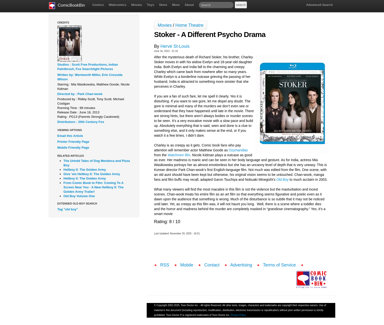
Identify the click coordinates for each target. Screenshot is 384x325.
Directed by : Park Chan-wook (79, 94)
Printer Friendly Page (73, 142)
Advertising (241, 265)
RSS (164, 265)
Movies (136, 5)
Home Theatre (189, 25)
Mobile (186, 265)
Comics (98, 5)
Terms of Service (279, 265)
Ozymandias (238, 150)
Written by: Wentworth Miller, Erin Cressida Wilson (89, 77)
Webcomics (117, 5)
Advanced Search (319, 5)
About (189, 5)
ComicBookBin (67, 5)
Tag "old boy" (67, 209)
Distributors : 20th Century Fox (80, 122)
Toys (150, 5)
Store (163, 5)
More (176, 5)
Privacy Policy (238, 315)
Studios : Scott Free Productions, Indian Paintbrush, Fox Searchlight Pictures (87, 67)
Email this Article (70, 136)
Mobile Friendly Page (73, 147)
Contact (211, 265)
